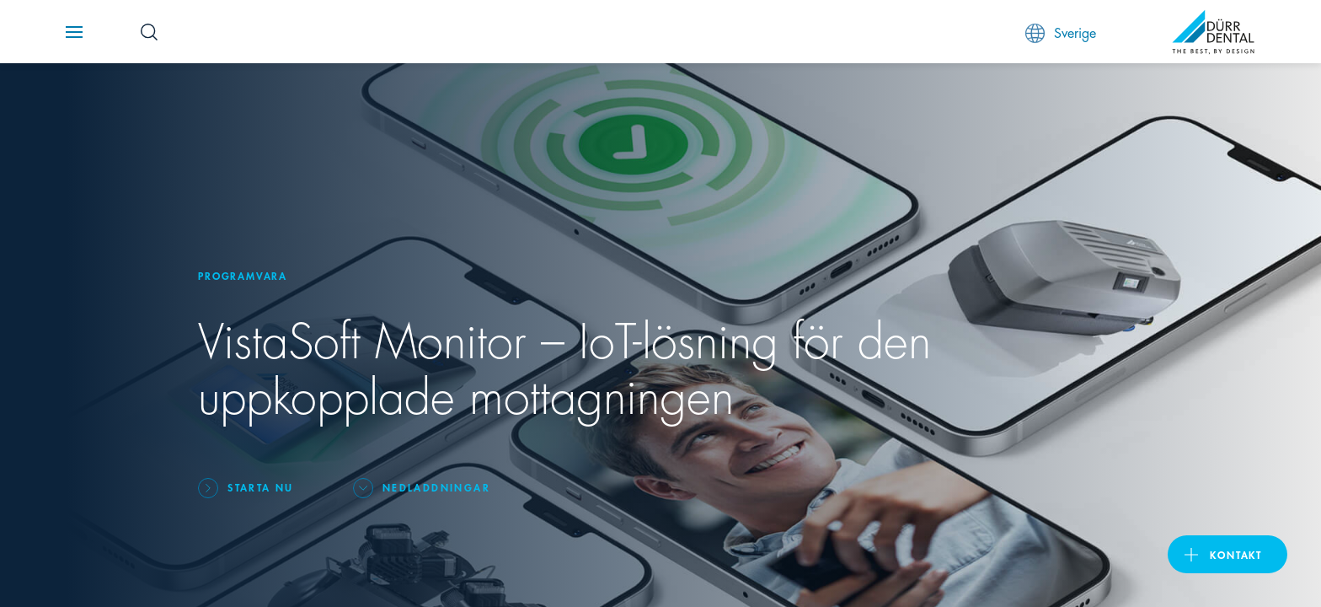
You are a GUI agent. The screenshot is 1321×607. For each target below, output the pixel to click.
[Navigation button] (74, 32)
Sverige (1060, 32)
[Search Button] (149, 32)
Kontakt (1236, 554)
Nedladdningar (436, 487)
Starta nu (260, 487)
